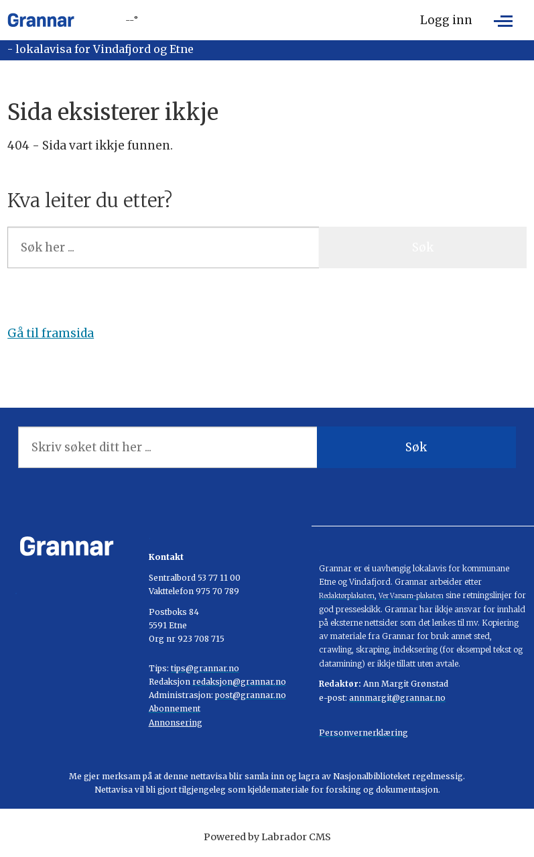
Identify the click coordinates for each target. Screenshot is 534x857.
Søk (422, 247)
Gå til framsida (50, 333)
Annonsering (175, 723)
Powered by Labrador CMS (267, 837)
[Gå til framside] (40, 20)
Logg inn (446, 20)
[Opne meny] (503, 20)
